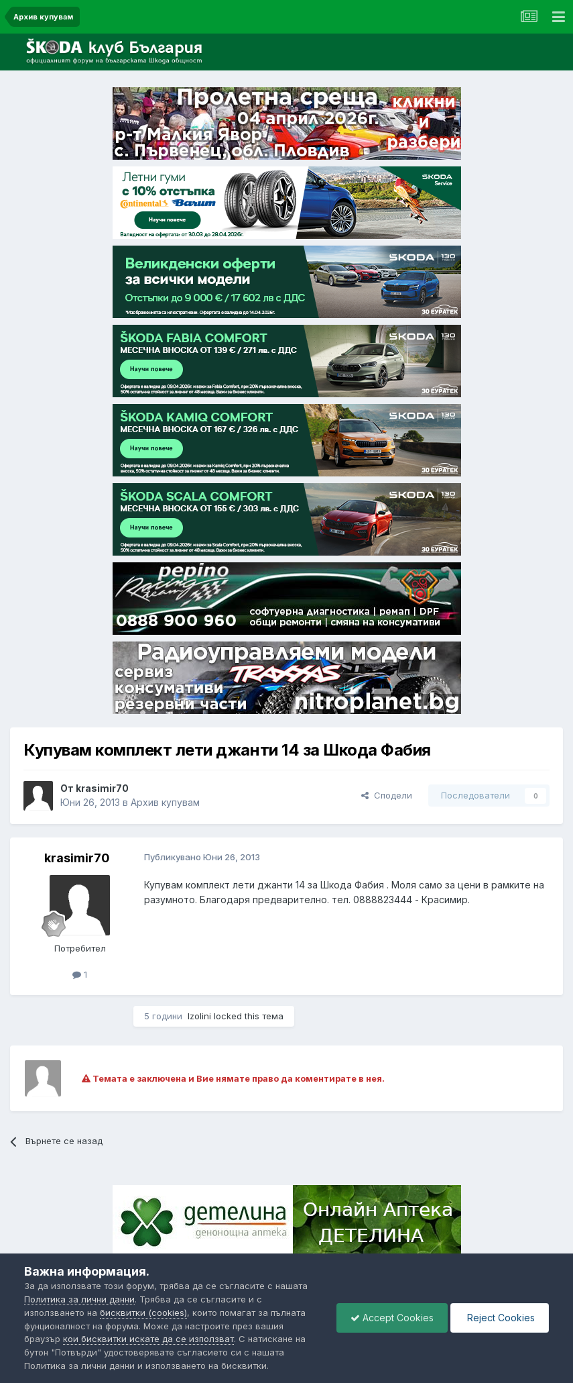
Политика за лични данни (79, 1299)
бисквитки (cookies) (143, 1312)
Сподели (386, 795)
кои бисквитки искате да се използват (148, 1338)
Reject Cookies (499, 1317)
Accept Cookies (392, 1317)
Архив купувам (165, 802)
